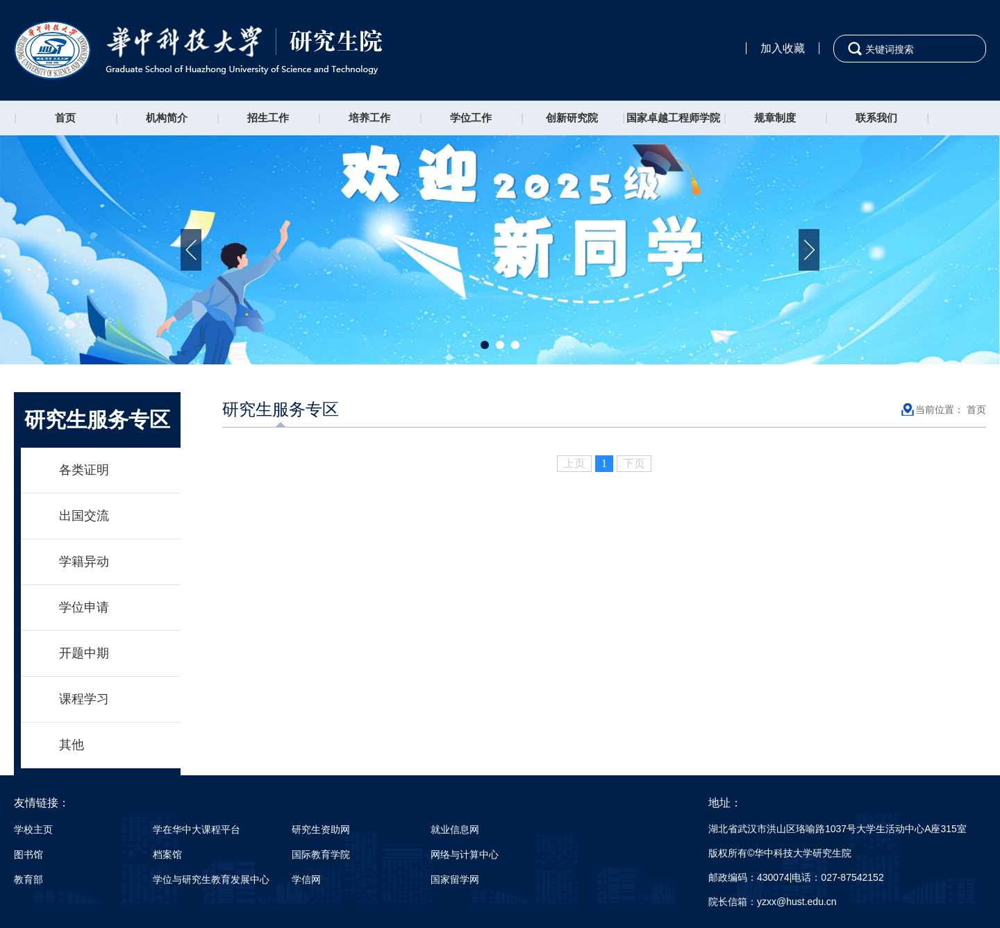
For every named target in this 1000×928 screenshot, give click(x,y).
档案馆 (167, 854)
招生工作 (268, 118)
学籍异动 (84, 561)
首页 (65, 118)
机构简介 (167, 118)
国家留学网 (455, 879)
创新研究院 (572, 118)
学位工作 (471, 118)
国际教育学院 (321, 854)
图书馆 (28, 854)
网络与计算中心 (465, 854)
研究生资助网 (321, 829)
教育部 (28, 879)
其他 (71, 745)
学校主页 (33, 829)
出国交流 (84, 516)
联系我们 (876, 118)
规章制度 (775, 118)
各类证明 (84, 470)
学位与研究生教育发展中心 (211, 879)
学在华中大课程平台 (196, 829)
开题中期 (84, 653)
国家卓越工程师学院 (673, 118)
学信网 (306, 879)
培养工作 (369, 118)
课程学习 (84, 699)
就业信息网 (455, 829)
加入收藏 (782, 48)
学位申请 (84, 607)
